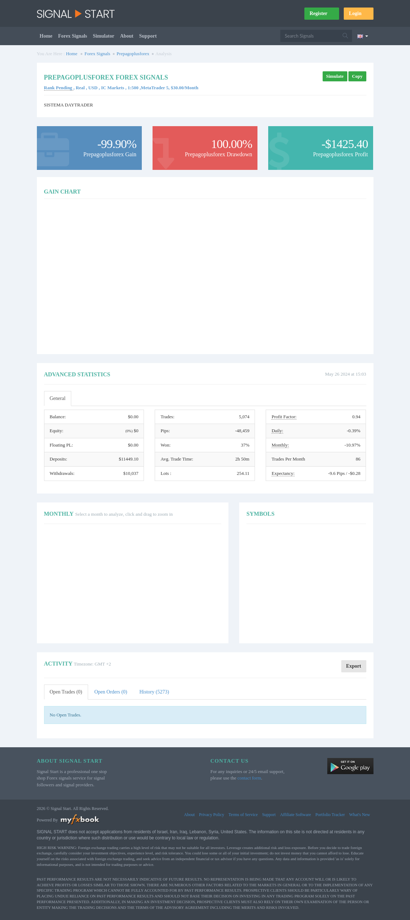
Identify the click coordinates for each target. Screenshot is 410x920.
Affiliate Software (295, 814)
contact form (249, 778)
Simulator (103, 36)
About (126, 36)
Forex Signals (72, 36)
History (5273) (154, 692)
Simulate (335, 76)
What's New (359, 814)
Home (46, 36)
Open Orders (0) (111, 692)
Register (321, 13)
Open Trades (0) (66, 692)
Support (148, 36)
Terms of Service (243, 814)
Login (358, 13)
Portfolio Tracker (330, 814)
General (58, 398)
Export (353, 666)
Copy (357, 76)
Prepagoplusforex (132, 53)
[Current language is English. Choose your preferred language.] (362, 36)
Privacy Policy (211, 814)
